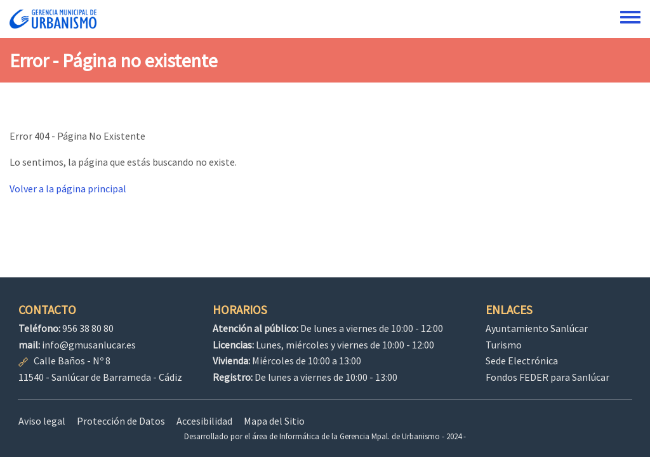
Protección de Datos (121, 420)
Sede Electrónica (522, 360)
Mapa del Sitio (274, 420)
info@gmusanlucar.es (89, 344)
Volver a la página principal (68, 188)
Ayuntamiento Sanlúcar (537, 328)
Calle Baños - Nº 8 (72, 360)
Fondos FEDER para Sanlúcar (547, 377)
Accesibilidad (204, 420)
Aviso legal (41, 420)
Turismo (504, 344)
